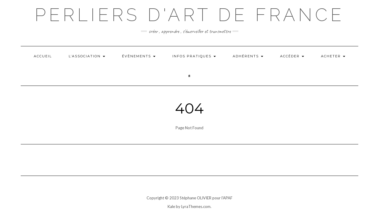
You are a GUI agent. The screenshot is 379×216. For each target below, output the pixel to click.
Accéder (292, 56)
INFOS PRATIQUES (194, 56)
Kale (171, 206)
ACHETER (333, 56)
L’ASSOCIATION (87, 56)
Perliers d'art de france (189, 14)
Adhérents (248, 56)
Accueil (43, 56)
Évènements (138, 56)
